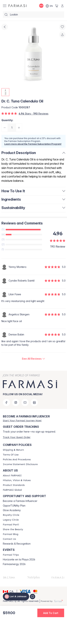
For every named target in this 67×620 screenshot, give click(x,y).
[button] (9, 591)
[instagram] (15, 402)
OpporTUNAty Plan (14, 505)
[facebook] (6, 402)
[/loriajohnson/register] (22, 420)
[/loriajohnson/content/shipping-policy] (13, 450)
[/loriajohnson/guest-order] (16, 437)
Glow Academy (12, 510)
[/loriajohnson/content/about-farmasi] (12, 475)
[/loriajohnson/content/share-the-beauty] (13, 529)
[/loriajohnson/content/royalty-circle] (11, 515)
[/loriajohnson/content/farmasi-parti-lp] (11, 524)
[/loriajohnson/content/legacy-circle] (11, 519)
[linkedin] (34, 402)
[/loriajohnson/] (17, 5)
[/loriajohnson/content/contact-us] (9, 539)
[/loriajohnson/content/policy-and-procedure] (17, 459)
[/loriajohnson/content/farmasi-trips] (11, 554)
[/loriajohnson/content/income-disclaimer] (20, 464)
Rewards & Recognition (17, 543)
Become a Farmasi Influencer (20, 501)
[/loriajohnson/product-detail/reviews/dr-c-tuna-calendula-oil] (33, 359)
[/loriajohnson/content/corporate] (12, 490)
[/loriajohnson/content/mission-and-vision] (17, 480)
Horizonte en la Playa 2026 (19, 559)
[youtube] (25, 402)
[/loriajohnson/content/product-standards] (14, 485)
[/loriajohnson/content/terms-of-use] (11, 454)
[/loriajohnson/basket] (56, 5)
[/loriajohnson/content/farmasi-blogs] (10, 534)
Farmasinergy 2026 (14, 564)
